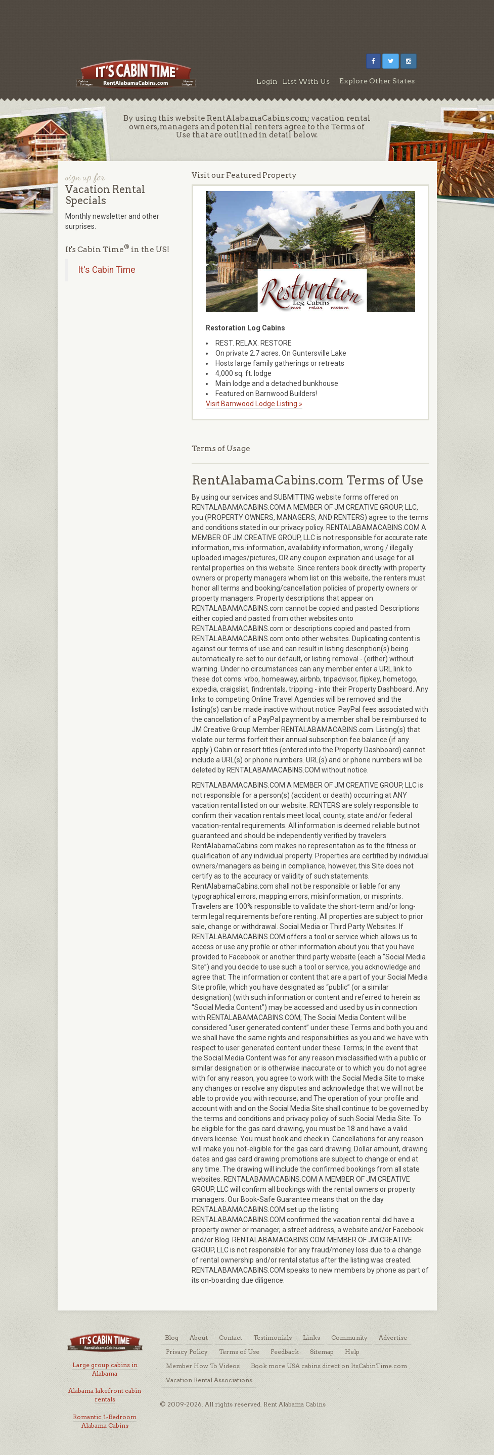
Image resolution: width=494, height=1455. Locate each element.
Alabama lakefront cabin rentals (104, 1395)
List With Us (306, 81)
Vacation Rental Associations (209, 1380)
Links (311, 1337)
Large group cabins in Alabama (105, 1369)
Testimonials (272, 1337)
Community (349, 1337)
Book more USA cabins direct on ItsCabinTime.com (329, 1366)
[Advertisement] (247, 22)
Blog (171, 1337)
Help (352, 1351)
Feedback (285, 1351)
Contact (230, 1337)
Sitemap (322, 1351)
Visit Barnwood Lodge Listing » (254, 404)
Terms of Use (239, 1351)
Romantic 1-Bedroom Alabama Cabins (105, 1421)
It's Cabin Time (107, 270)
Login (267, 81)
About (199, 1337)
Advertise (393, 1337)
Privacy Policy (187, 1351)
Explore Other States (377, 81)
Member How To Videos (203, 1366)
